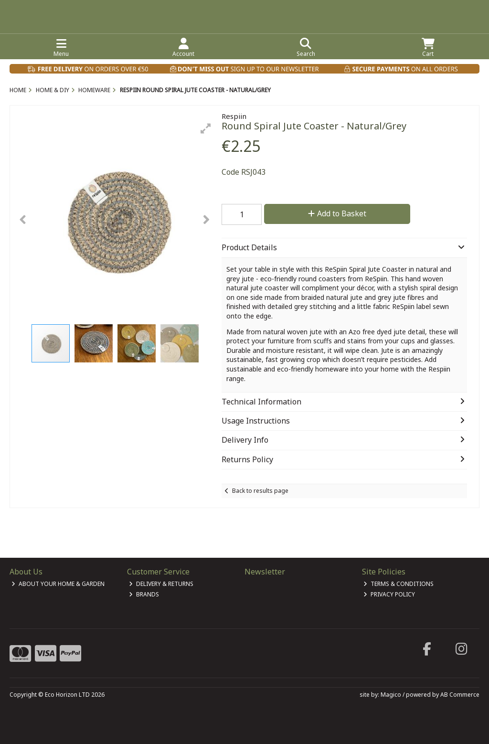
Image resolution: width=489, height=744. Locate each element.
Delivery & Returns (161, 584)
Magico (391, 695)
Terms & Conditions (398, 584)
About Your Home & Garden (58, 584)
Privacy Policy (389, 594)
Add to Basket (337, 213)
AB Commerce (459, 695)
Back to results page (260, 491)
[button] (205, 128)
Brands (144, 594)
